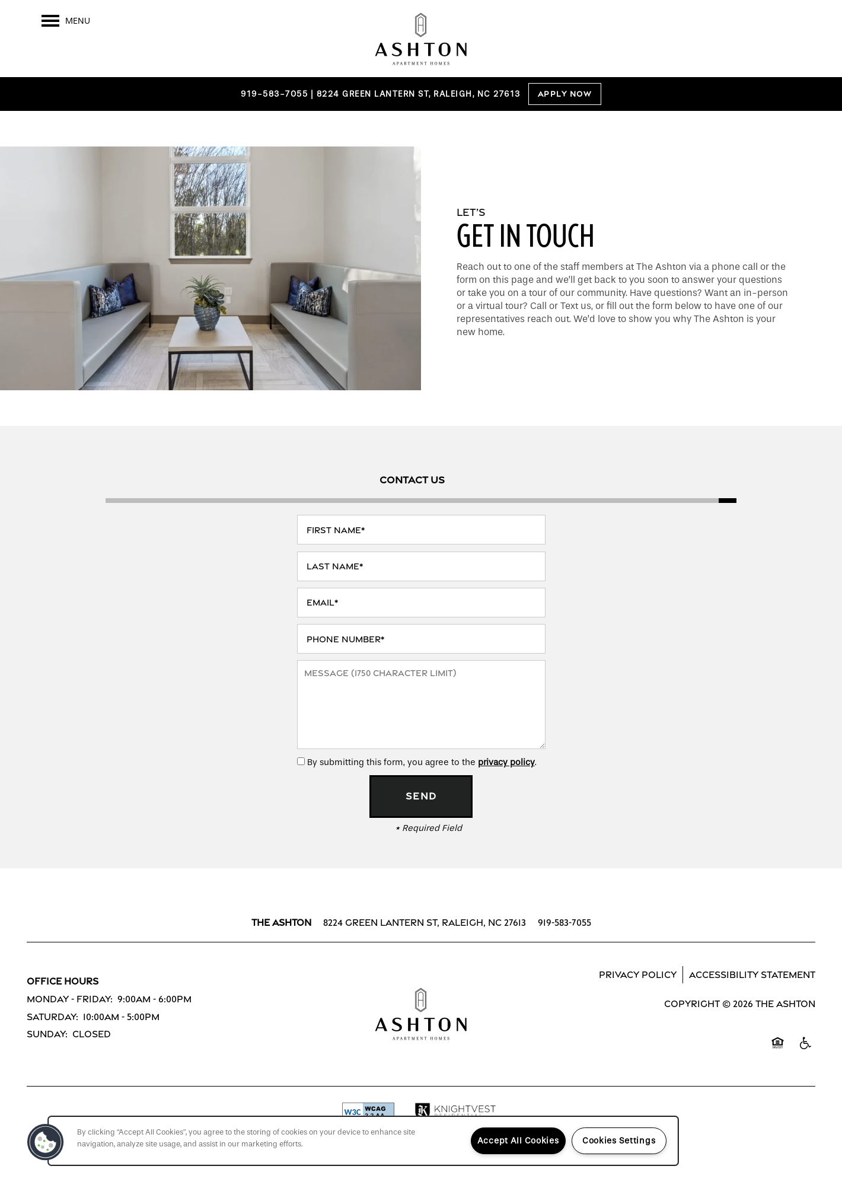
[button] (46, 1142)
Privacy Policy (638, 974)
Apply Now (565, 94)
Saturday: (52, 1016)
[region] (363, 1141)
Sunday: (47, 1034)
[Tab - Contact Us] (412, 479)
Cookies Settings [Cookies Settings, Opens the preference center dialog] (619, 1141)
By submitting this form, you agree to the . (422, 762)
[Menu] (66, 21)
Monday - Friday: (70, 999)
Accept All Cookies (518, 1141)
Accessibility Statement (752, 974)
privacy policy (506, 762)
